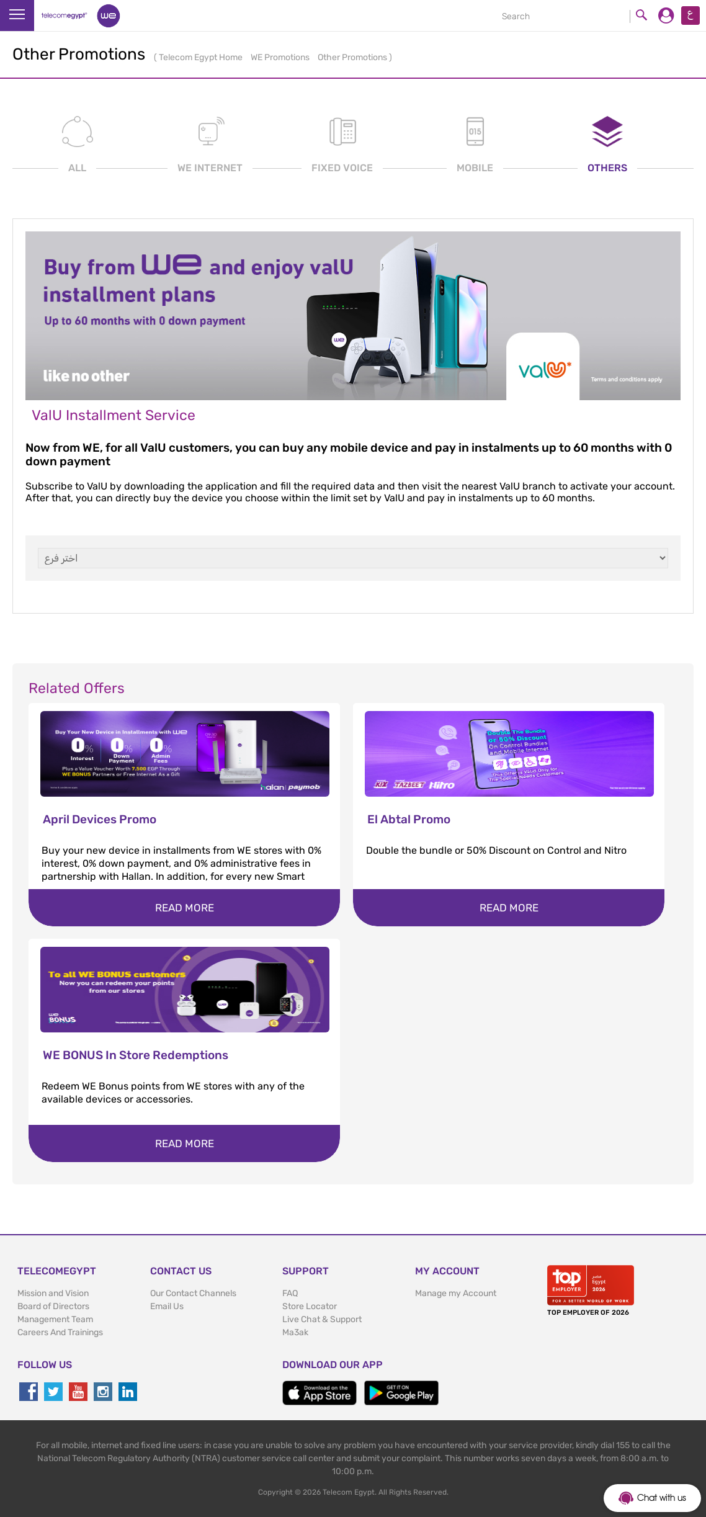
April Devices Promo (99, 819)
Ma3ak (295, 1332)
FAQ (290, 1293)
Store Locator (309, 1306)
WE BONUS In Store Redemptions (135, 1055)
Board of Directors (53, 1306)
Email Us (167, 1306)
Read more (184, 908)
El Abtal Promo (408, 819)
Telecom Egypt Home (201, 57)
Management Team (55, 1319)
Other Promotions (353, 57)
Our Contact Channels (193, 1293)
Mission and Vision (53, 1293)
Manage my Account (455, 1293)
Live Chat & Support (322, 1319)
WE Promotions (281, 57)
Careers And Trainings (60, 1332)
